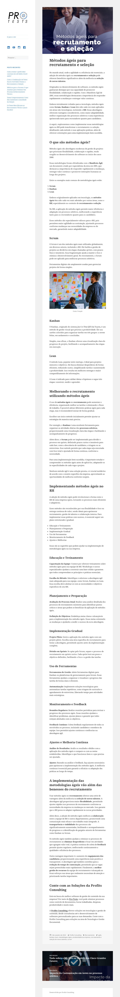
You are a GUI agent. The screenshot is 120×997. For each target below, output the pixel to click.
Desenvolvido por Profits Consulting (61, 992)
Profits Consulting (75, 935)
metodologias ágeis (65, 937)
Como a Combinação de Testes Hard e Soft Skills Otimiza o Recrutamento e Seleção (17, 82)
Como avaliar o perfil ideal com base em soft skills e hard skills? (17, 74)
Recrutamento (89, 935)
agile (99, 935)
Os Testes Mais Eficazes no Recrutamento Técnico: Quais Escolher (17, 107)
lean (56, 937)
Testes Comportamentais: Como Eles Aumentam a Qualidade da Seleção (17, 100)
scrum (70, 939)
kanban (51, 937)
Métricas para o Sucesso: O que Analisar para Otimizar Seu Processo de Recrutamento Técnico (17, 91)
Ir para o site (11, 37)
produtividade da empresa (81, 937)
